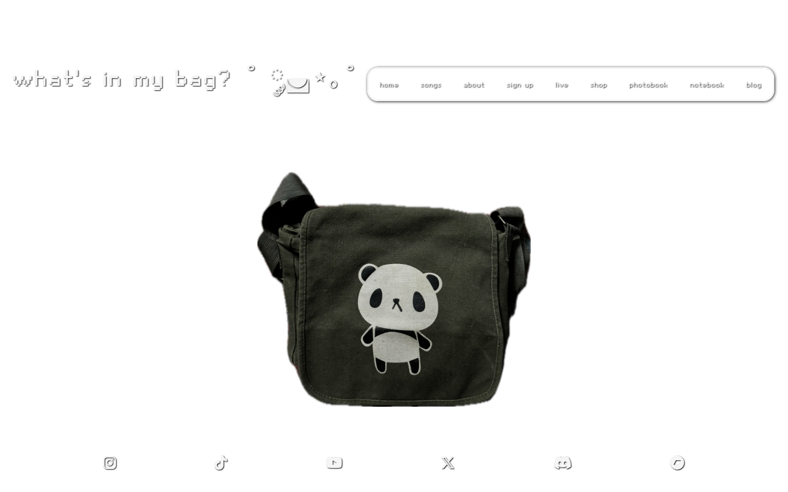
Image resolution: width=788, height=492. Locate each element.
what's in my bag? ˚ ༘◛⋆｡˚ (184, 77)
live (558, 84)
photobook (645, 84)
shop (595, 84)
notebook (704, 84)
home (386, 84)
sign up (516, 84)
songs (428, 84)
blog (750, 84)
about (471, 84)
